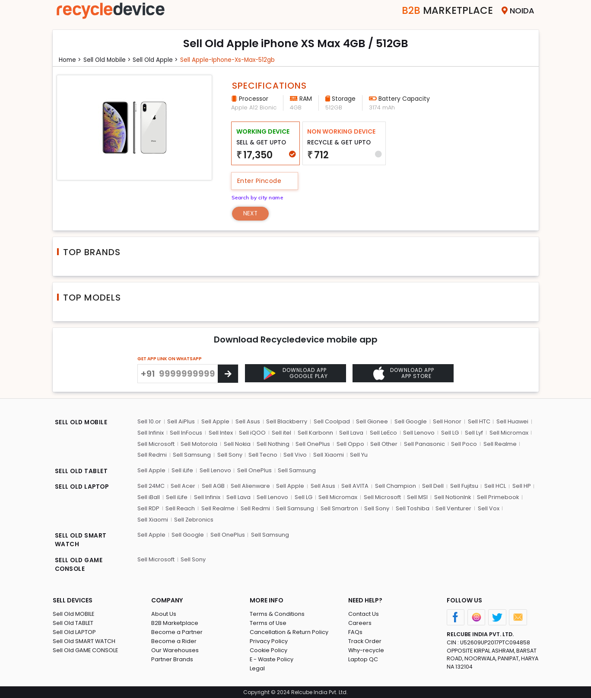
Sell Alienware (250, 485)
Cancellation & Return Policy (289, 631)
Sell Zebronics (157, 519)
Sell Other (383, 443)
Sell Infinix (150, 433)
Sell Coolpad (331, 421)
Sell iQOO (251, 433)
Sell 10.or (149, 421)
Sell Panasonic (423, 443)
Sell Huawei (511, 421)
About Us (163, 613)
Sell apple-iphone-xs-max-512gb (232, 59)
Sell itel (281, 433)
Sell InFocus (186, 433)
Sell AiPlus (181, 421)
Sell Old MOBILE (74, 613)
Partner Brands (172, 658)
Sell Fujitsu (463, 485)
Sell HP (520, 485)
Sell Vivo (294, 455)
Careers (360, 622)
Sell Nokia (237, 443)
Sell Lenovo (418, 433)
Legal (257, 667)
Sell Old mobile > (108, 59)
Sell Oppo (350, 443)
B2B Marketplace (175, 622)
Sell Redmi (152, 455)
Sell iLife (182, 470)
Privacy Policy (269, 640)
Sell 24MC (151, 485)
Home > (70, 59)
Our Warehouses (175, 649)
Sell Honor (446, 421)
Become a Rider (174, 640)
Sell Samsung (192, 455)
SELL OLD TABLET (82, 471)
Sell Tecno (262, 455)
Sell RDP (148, 507)
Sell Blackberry (286, 421)
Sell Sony (229, 455)
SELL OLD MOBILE (82, 422)
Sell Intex (220, 433)
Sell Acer (183, 485)
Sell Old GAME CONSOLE (86, 649)
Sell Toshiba (411, 507)
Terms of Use (268, 622)
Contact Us (363, 613)
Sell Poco (463, 443)
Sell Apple (215, 421)
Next (250, 213)
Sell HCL (494, 485)
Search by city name (258, 197)
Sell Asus (247, 421)
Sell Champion (395, 485)
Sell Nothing (273, 443)
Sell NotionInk (451, 497)
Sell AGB (213, 485)
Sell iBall (148, 497)
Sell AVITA (355, 485)
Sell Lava (350, 433)
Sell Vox (487, 507)
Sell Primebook (497, 497)
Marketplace (445, 10)
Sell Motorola (199, 443)
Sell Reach (180, 507)
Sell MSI (416, 497)
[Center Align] (228, 374)
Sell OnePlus (313, 443)
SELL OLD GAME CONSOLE (80, 564)
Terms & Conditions (277, 613)
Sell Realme (498, 443)
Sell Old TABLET (73, 622)
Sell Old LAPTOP (74, 631)
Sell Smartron (338, 507)
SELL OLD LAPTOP (83, 486)
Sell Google (410, 421)
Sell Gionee (372, 421)
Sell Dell (432, 485)
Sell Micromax (507, 433)
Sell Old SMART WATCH (84, 640)
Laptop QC (363, 658)
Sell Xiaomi (327, 455)
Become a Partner (177, 631)
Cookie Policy (269, 649)
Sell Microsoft (156, 443)
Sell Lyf (473, 433)
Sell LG (449, 433)
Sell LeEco (382, 433)
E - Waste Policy (272, 658)
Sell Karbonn (314, 433)
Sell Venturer (452, 507)
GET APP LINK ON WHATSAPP (169, 358)
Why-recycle (366, 649)
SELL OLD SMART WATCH (81, 539)
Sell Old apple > (158, 59)
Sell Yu (358, 455)
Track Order (365, 640)
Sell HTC (478, 421)
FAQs (355, 631)
